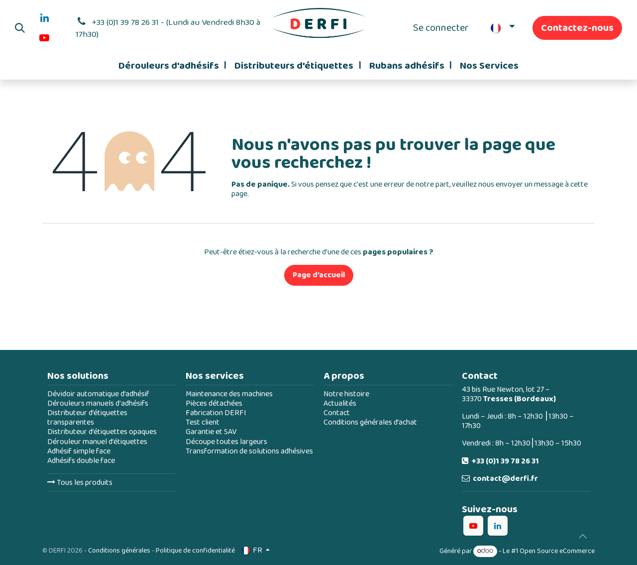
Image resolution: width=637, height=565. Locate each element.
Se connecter (441, 28)
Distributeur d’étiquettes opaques (102, 432)
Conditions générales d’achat (370, 422)
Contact (336, 413)
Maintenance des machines (229, 394)
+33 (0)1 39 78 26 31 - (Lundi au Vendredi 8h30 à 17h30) (168, 28)
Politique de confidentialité (195, 550)
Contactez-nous (577, 28)
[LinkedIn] (44, 18)
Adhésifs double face (81, 460)
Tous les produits (79, 482)
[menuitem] (172, 66)
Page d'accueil (319, 275)
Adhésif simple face (78, 451)
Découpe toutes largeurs (226, 442)
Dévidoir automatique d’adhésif (98, 394)
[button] (19, 27)
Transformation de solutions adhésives (249, 451)
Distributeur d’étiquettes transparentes (87, 418)
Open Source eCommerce (557, 551)
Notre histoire (346, 394)
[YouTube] (44, 38)
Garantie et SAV (211, 432)
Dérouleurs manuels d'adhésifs (97, 403)
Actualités (339, 403)
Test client (202, 422)
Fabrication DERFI (216, 413)
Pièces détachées (214, 403)
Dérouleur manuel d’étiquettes (97, 442)
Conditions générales (119, 550)
